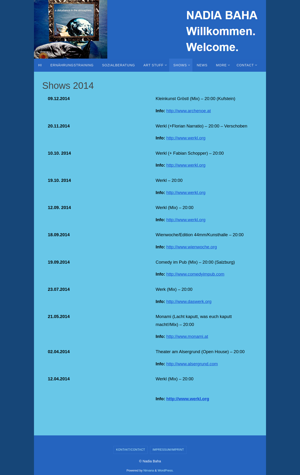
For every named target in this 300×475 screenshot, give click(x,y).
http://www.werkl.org (186, 137)
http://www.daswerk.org (189, 301)
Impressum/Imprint (168, 449)
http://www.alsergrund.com (192, 363)
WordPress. (166, 470)
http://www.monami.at (187, 336)
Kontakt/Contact (130, 449)
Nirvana (148, 470)
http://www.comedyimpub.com (195, 274)
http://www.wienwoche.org (191, 246)
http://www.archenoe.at (188, 110)
